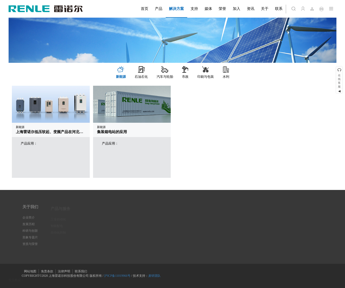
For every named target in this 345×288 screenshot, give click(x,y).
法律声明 (64, 271)
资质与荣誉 (30, 246)
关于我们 (30, 209)
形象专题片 (30, 239)
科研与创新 (30, 232)
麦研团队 (154, 275)
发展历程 (28, 226)
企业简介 (28, 219)
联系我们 (81, 271)
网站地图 (30, 271)
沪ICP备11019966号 (117, 275)
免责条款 (47, 271)
